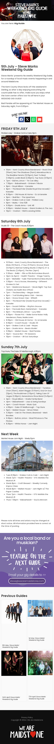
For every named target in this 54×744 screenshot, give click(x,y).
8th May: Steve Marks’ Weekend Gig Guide (10, 646)
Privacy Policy (27, 717)
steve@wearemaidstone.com (27, 581)
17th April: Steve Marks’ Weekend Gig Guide (37, 697)
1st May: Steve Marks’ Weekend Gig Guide (37, 639)
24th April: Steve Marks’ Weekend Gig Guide (11, 698)
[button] (21, 119)
